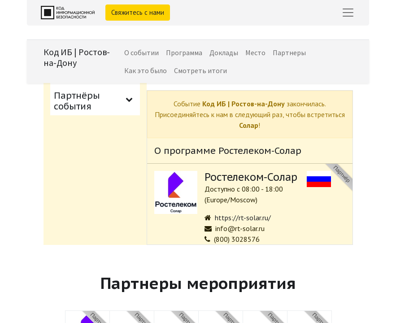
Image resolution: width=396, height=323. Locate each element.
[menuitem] (141, 52)
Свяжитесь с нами (137, 12)
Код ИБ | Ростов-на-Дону (77, 57)
